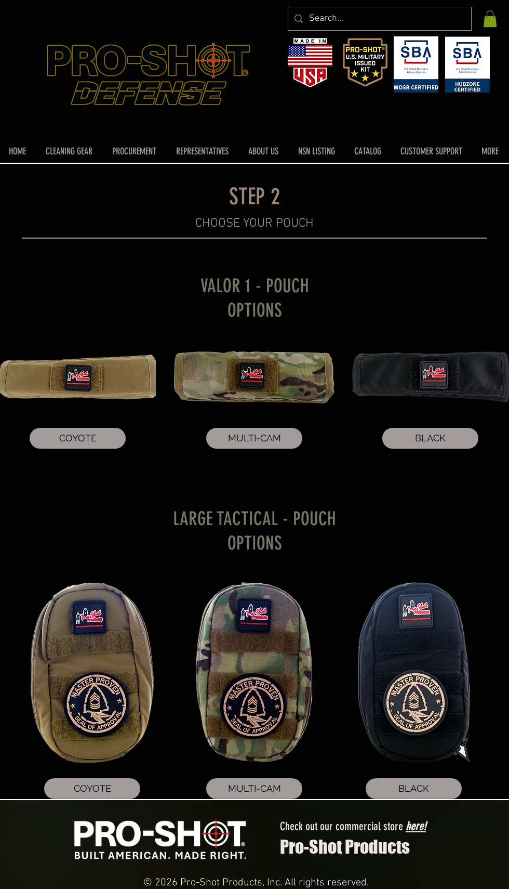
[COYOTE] (78, 438)
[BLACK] (430, 438)
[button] (490, 18)
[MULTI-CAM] (254, 438)
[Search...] (379, 18)
